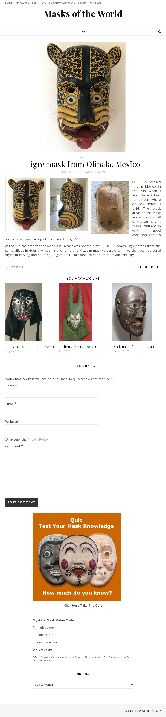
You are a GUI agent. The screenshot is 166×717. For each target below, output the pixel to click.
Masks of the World (83, 13)
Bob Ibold (16, 267)
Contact (95, 3)
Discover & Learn (27, 3)
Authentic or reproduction (80, 346)
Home (9, 3)
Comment (14, 446)
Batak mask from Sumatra (133, 346)
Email (10, 404)
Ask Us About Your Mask (58, 3)
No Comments (95, 172)
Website (11, 421)
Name (11, 386)
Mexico (83, 157)
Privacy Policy (37, 439)
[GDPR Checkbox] (6, 439)
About (82, 3)
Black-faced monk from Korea (29, 346)
